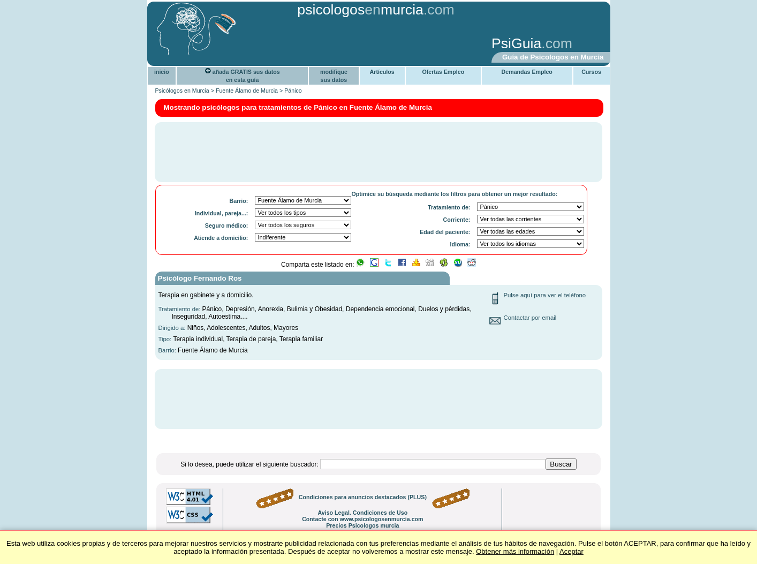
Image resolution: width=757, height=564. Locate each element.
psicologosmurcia (360, 10)
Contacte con (362, 519)
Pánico (293, 90)
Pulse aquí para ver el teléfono (545, 295)
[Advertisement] (317, 44)
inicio (161, 72)
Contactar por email (530, 317)
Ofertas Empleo (443, 72)
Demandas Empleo (527, 72)
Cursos (591, 72)
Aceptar (571, 551)
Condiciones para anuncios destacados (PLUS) (363, 497)
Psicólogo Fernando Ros (200, 278)
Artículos (382, 72)
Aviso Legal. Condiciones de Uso (362, 512)
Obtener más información (515, 551)
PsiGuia (516, 43)
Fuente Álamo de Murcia (247, 90)
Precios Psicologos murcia (362, 525)
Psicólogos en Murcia (182, 90)
